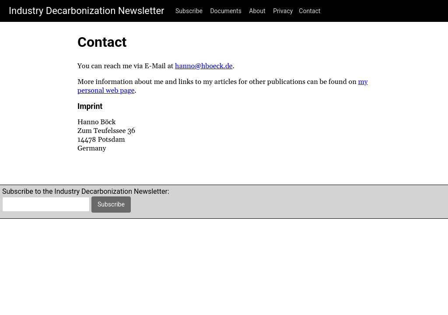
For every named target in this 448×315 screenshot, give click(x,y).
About (257, 10)
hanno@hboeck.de (203, 66)
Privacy (283, 10)
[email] (46, 204)
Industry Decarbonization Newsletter (86, 10)
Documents (225, 10)
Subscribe (189, 10)
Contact (309, 10)
